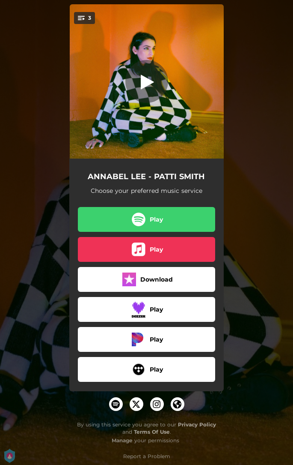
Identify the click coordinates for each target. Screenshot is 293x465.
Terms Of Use (152, 432)
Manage (122, 440)
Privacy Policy (197, 424)
